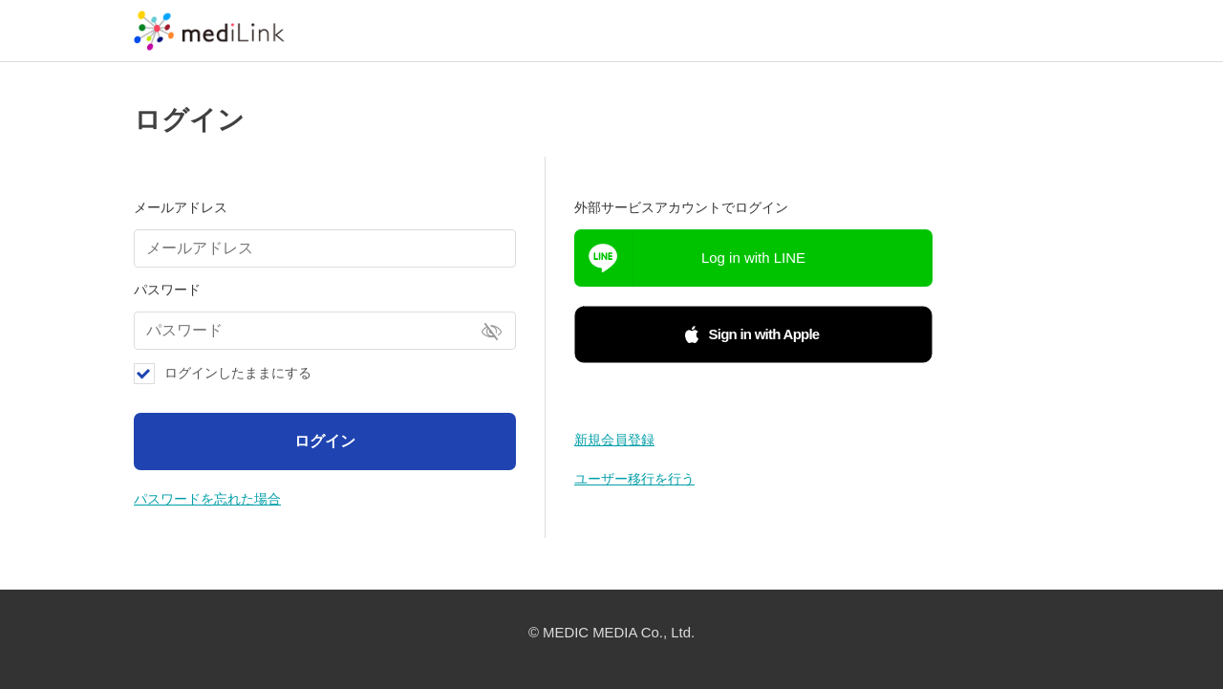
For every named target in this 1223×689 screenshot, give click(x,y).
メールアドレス (180, 207)
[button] (753, 334)
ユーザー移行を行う (634, 478)
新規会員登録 (614, 439)
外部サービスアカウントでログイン (681, 207)
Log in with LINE (753, 257)
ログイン (324, 441)
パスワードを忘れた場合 (207, 498)
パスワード (167, 289)
